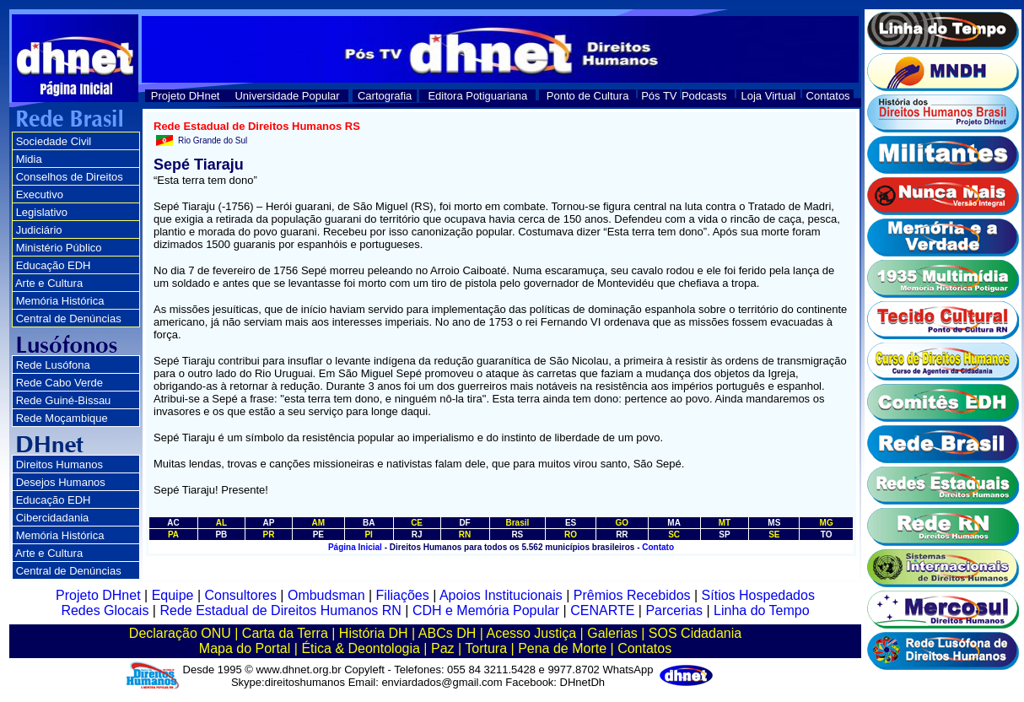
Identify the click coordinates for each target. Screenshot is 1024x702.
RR (622, 534)
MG (826, 522)
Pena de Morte (562, 648)
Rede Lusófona (53, 365)
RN (465, 534)
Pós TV (658, 95)
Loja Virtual (768, 95)
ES (570, 522)
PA (173, 534)
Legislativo (41, 212)
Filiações (402, 595)
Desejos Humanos (60, 482)
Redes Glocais (104, 610)
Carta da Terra (285, 633)
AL (221, 522)
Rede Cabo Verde (59, 382)
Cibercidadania (52, 517)
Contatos (828, 95)
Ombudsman (326, 595)
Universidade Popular (286, 95)
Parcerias (674, 610)
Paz (443, 648)
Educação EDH (53, 265)
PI (368, 534)
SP (724, 534)
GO (622, 522)
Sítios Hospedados (758, 595)
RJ (417, 534)
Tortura (486, 648)
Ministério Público (59, 247)
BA (369, 522)
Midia (29, 159)
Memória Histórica (60, 300)
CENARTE (602, 610)
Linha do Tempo (762, 610)
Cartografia (385, 95)
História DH (373, 633)
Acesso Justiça (531, 633)
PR (268, 534)
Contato (658, 547)
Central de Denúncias (68, 318)
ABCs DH (447, 633)
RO (570, 534)
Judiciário (39, 230)
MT (724, 522)
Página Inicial (355, 547)
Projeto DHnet (185, 95)
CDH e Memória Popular (485, 610)
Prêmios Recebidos (632, 595)
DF (464, 522)
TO (827, 534)
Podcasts (704, 95)
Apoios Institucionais (501, 595)
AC (173, 522)
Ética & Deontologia (360, 648)
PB (221, 534)
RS (517, 534)
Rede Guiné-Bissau (63, 400)
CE (417, 522)
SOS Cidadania (695, 633)
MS (774, 522)
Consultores (241, 595)
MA (674, 522)
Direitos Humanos (59, 464)
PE (318, 534)
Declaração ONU (180, 633)
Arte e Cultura (49, 283)
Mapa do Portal (245, 648)
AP (268, 522)
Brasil (517, 522)
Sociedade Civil (54, 141)
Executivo (39, 194)
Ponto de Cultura (588, 95)
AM (319, 522)
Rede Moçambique (62, 418)
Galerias (612, 633)
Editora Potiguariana (477, 95)
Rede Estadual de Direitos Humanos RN (280, 610)
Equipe (173, 595)
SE (773, 534)
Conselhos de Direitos (69, 176)
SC (674, 534)
